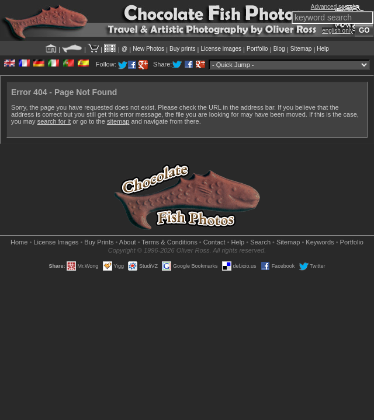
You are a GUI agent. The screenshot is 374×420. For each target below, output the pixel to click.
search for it (54, 121)
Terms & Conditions (169, 242)
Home (19, 242)
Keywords (320, 242)
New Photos (148, 49)
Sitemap (301, 49)
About (127, 242)
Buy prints (182, 49)
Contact (214, 242)
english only (337, 30)
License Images (55, 242)
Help (323, 49)
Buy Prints (98, 242)
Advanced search (333, 7)
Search (260, 242)
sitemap (118, 121)
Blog (279, 49)
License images (221, 49)
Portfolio (257, 49)
